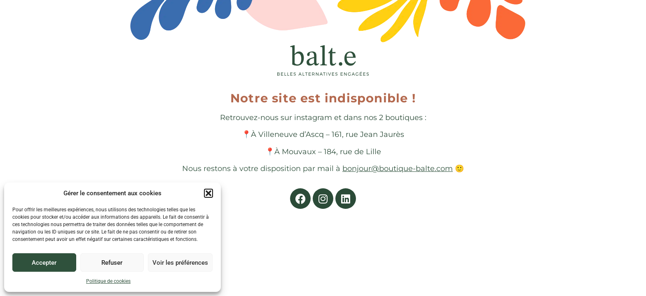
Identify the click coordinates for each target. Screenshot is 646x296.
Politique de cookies (108, 281)
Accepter (44, 262)
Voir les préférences (180, 262)
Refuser (111, 262)
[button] (208, 193)
